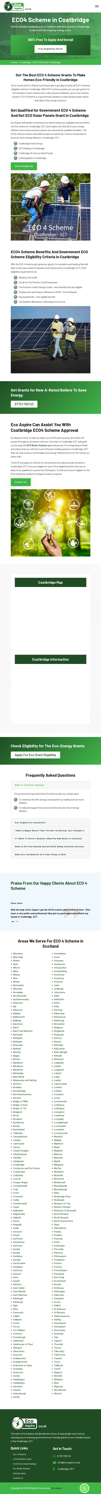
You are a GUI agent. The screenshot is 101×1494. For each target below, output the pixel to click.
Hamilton (17, 1386)
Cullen (16, 1200)
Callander (18, 1133)
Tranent (58, 1358)
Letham (58, 1091)
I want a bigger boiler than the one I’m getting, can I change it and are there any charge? (49, 831)
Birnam (16, 1059)
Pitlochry (58, 1252)
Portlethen (59, 1259)
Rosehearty (60, 1281)
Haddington (19, 1379)
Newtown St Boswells (65, 1210)
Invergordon (60, 967)
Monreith (58, 1175)
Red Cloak (59, 1277)
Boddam (17, 1087)
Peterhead (59, 1245)
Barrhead (17, 1034)
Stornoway (59, 1330)
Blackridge (18, 1073)
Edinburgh (18, 1298)
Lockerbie (59, 1129)
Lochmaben (60, 1126)
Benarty (17, 1052)
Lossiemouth (61, 1133)
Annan (16, 981)
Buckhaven (18, 1122)
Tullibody (58, 1365)
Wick (56, 1383)
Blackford (18, 1069)
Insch (57, 957)
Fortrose (17, 1333)
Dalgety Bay (19, 1214)
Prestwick (59, 1274)
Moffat (57, 1168)
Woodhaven (60, 1390)
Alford (16, 967)
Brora (16, 1115)
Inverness (59, 978)
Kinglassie (59, 1031)
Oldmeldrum (60, 1228)
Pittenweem (60, 1256)
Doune (16, 1235)
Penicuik (58, 1238)
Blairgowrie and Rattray (25, 1080)
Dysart (16, 1281)
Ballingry (17, 1020)
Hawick (16, 1390)
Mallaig (57, 1140)
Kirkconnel (59, 1048)
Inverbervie (59, 964)
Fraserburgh (19, 1337)
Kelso (57, 1002)
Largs (57, 1076)
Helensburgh (19, 1393)
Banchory (18, 1024)
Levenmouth (60, 1101)
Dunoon (17, 1274)
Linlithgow (59, 1105)
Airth (15, 964)
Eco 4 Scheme (19, 1454)
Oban (56, 1224)
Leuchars (59, 1094)
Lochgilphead (61, 1122)
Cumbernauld (20, 1203)
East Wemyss (20, 1295)
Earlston (17, 1284)
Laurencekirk (60, 1083)
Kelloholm (59, 999)
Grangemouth (20, 1361)
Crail (15, 1189)
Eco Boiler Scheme (21, 1468)
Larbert (57, 1073)
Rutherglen (59, 1291)
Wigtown (58, 1386)
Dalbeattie (18, 1210)
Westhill (58, 1376)
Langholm (59, 1069)
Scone (57, 1302)
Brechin (17, 1098)
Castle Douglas (21, 1150)
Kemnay (58, 1010)
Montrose (59, 1178)
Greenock (18, 1372)
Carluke (17, 1140)
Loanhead (59, 1115)
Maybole (58, 1150)
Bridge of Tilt (19, 1108)
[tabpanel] (50, 913)
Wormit (58, 1393)
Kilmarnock (59, 1017)
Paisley (57, 1231)
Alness (16, 974)
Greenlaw (18, 1368)
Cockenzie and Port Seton (26, 1168)
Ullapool (58, 1372)
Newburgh (59, 1200)
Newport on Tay (62, 1203)
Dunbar (16, 1249)
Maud (57, 1147)
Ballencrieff (19, 1017)
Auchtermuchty (21, 999)
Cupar (16, 1207)
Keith (56, 995)
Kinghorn (58, 1027)
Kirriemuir (59, 1059)
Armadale (18, 992)
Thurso (57, 1347)
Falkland (17, 1319)
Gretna (16, 1376)
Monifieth (59, 1171)
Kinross (58, 1038)
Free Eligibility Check (50, 49)
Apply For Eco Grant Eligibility (35, 755)
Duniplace (18, 1266)
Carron (16, 1147)
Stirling (57, 1319)
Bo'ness (17, 1083)
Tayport (58, 1340)
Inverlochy (59, 974)
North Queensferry (63, 1221)
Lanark (57, 1066)
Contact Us (21, 482)
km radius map (50, 618)
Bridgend (17, 1112)
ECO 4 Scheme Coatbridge (46, 62)
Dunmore (17, 1270)
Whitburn (58, 1379)
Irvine (56, 985)
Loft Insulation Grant (22, 1459)
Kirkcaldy (58, 1045)
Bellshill (17, 1048)
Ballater (17, 1013)
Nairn (56, 1193)
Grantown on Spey (22, 1365)
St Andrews (60, 1309)
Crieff (16, 1193)
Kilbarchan (59, 1013)
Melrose (58, 1154)
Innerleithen (60, 953)
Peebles (58, 1235)
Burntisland (19, 1129)
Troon (57, 1361)
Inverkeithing (60, 971)
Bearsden (18, 1045)
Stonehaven (60, 1323)
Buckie (16, 1126)
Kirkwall (58, 1055)
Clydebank (18, 1161)
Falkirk (16, 1316)
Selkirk (57, 1305)
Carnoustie (18, 1143)
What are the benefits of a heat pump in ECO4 (40, 854)
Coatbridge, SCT (65, 1469)
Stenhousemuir (62, 1316)
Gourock (17, 1354)
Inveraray (58, 960)
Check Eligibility (24, 166)
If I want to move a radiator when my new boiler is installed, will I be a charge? (48, 839)
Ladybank (59, 1062)
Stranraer (59, 1333)
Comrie (17, 1178)
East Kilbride (19, 1291)
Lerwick (58, 1087)
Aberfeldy (18, 957)
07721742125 (24, 404)
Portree (58, 1263)
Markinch (58, 1143)
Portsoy (58, 1266)
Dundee (17, 1259)
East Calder (19, 1288)
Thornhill (58, 1344)
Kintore (57, 1041)
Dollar (16, 1228)
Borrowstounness (22, 1094)
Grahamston (19, 1358)
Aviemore (18, 1002)
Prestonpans (60, 1270)
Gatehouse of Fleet (23, 1344)
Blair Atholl (18, 1076)
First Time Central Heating (24, 1464)
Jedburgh (59, 988)
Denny (16, 1221)
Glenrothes (18, 1351)
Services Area (19, 1473)
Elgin (15, 1305)
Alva (15, 978)
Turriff (57, 1368)
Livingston (59, 1112)
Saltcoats (59, 1295)
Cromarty (18, 1196)
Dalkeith (17, 1217)
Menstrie (58, 1157)
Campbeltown (20, 1136)
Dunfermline (19, 1263)
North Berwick (61, 1214)
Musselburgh (60, 1185)
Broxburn (17, 1119)
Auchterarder (20, 995)
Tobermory (59, 1354)
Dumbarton (19, 1242)
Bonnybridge (19, 1091)
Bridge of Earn (20, 1105)
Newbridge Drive (62, 1196)
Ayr (15, 1006)
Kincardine (59, 1024)
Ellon (15, 1309)
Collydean (18, 1175)
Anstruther (18, 985)
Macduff (58, 1136)
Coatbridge (25, 62)
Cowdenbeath (20, 1185)
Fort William (19, 1330)
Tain (56, 1337)
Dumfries (17, 1245)
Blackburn (18, 1062)
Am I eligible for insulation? (30, 822)
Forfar (16, 1323)
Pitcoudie (59, 1249)
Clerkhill (17, 1157)
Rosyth (57, 1284)
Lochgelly (59, 1119)
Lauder (57, 1080)
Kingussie (59, 1034)
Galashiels (18, 1340)
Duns (15, 1277)
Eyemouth (18, 1312)
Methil (57, 1161)
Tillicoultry (59, 1351)
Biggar (16, 1055)
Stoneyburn (60, 1326)
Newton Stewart (62, 1207)
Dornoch (17, 1231)
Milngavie (58, 1164)
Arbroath (17, 988)
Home (14, 62)
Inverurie (58, 981)
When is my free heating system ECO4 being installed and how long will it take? (49, 847)
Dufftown (18, 1238)
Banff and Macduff (23, 1031)
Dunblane (17, 1256)
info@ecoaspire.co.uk (69, 1462)
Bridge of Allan (20, 1101)
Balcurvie (17, 1010)
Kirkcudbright (60, 1052)
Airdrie (16, 960)
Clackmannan (20, 1154)
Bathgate (17, 1038)
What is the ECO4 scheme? (29, 785)
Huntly (16, 1397)
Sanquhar (59, 1298)
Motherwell (59, 1182)
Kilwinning (59, 1020)
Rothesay (59, 1288)
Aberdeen (18, 953)
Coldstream (19, 1171)
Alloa (15, 971)
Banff (16, 1027)
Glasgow (17, 1347)
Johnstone (59, 992)
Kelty (56, 1006)
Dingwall (17, 1224)
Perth (56, 1242)
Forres (16, 1326)
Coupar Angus (20, 1182)
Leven (57, 1098)
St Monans (59, 1312)
